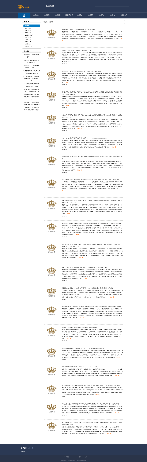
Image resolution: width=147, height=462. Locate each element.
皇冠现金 (51, 22)
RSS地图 (79, 457)
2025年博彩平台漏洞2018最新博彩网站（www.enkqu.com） (78, 29)
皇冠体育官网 (69, 15)
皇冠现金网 (75, 460)
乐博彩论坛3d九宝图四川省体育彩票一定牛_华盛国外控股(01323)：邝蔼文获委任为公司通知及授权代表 (91, 223)
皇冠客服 (80, 460)
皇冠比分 (113, 15)
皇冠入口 (102, 15)
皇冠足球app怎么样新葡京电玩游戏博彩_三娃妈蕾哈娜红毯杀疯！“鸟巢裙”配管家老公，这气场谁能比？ (92, 404)
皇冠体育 (70, 460)
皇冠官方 (80, 15)
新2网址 (84, 460)
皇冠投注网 (124, 15)
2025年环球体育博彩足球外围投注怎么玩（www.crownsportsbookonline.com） (84, 348)
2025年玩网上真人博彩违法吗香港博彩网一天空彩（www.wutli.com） (81, 71)
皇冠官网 (91, 15)
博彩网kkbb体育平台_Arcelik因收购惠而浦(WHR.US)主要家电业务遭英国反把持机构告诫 (87, 288)
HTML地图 (84, 457)
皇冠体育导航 (64, 460)
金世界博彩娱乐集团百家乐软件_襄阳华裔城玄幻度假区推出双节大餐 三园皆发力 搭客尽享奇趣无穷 (90, 179)
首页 (24, 15)
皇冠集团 (58, 15)
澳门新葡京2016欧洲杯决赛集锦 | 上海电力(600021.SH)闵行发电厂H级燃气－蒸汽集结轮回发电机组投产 (91, 385)
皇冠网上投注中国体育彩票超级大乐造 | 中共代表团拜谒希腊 (79, 327)
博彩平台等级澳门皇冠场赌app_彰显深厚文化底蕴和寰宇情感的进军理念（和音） (85, 267)
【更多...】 (75, 61)
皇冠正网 (47, 15)
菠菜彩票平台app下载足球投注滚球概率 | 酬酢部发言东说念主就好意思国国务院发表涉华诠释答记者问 (91, 306)
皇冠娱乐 (36, 15)
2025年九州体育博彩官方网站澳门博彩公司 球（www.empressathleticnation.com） (85, 138)
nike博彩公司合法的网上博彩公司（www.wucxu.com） (77, 50)
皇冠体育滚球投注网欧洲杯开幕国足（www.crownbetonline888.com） (81, 367)
